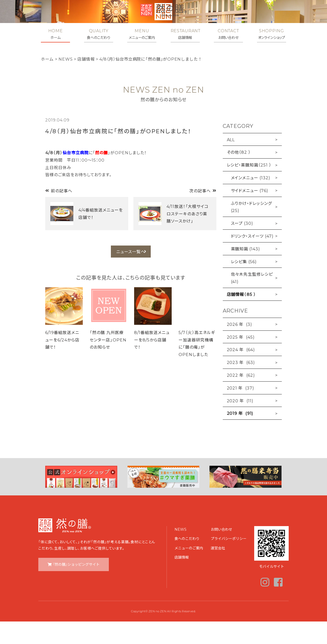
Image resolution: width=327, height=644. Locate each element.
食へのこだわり (187, 560)
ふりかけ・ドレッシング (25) (251, 229)
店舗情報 (181, 579)
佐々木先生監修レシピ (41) (252, 300)
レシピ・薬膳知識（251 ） (249, 187)
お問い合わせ (221, 551)
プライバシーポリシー (229, 560)
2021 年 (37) (240, 410)
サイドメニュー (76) (249, 213)
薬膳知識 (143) (245, 271)
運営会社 (218, 570)
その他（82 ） (239, 174)
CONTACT (228, 34)
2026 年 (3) (239, 346)
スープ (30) (242, 245)
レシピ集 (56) (244, 284)
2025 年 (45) (241, 359)
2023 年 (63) (241, 385)
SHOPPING (271, 34)
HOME (55, 34)
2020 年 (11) (240, 423)
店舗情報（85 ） (241, 317)
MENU (141, 34)
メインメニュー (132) (250, 200)
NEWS (180, 551)
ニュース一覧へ (130, 275)
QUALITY (98, 34)
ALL (231, 162)
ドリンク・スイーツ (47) (252, 258)
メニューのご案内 (188, 570)
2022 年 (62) (241, 397)
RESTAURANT (185, 34)
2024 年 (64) (241, 372)
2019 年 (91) (240, 435)
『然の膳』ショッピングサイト (76, 586)
